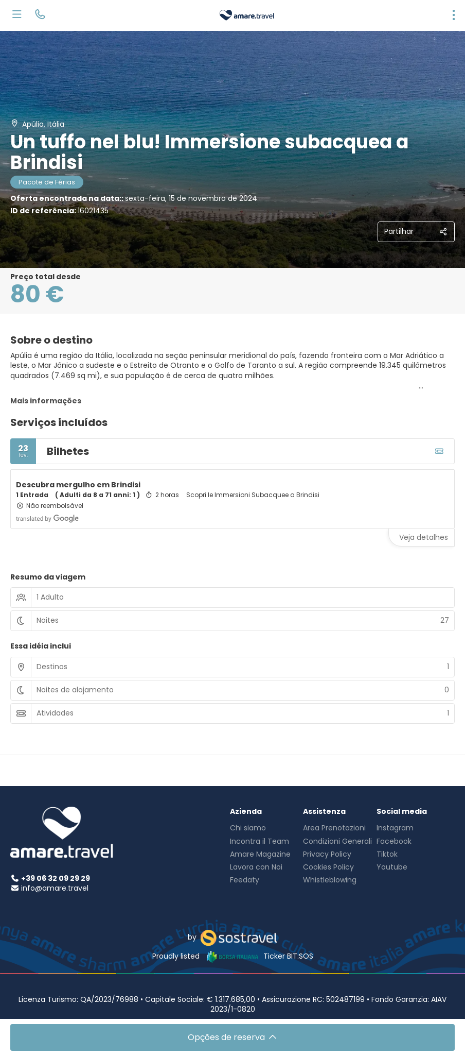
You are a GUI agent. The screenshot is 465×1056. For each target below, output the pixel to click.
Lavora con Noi (256, 867)
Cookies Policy (328, 867)
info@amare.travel (54, 888)
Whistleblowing (329, 880)
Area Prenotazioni (334, 828)
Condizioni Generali (337, 841)
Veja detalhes (423, 537)
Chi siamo (248, 828)
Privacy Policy (327, 854)
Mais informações (45, 401)
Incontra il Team (259, 841)
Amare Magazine (260, 854)
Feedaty (244, 880)
